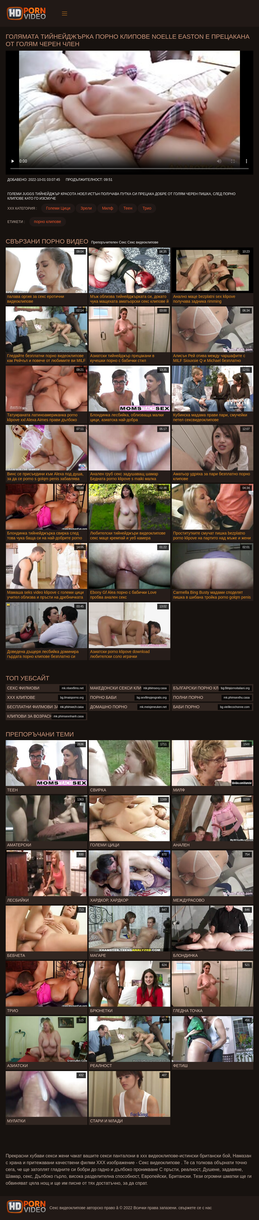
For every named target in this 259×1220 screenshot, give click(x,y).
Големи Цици (58, 208)
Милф (107, 208)
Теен (127, 208)
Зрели (86, 208)
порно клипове (47, 221)
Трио (146, 208)
